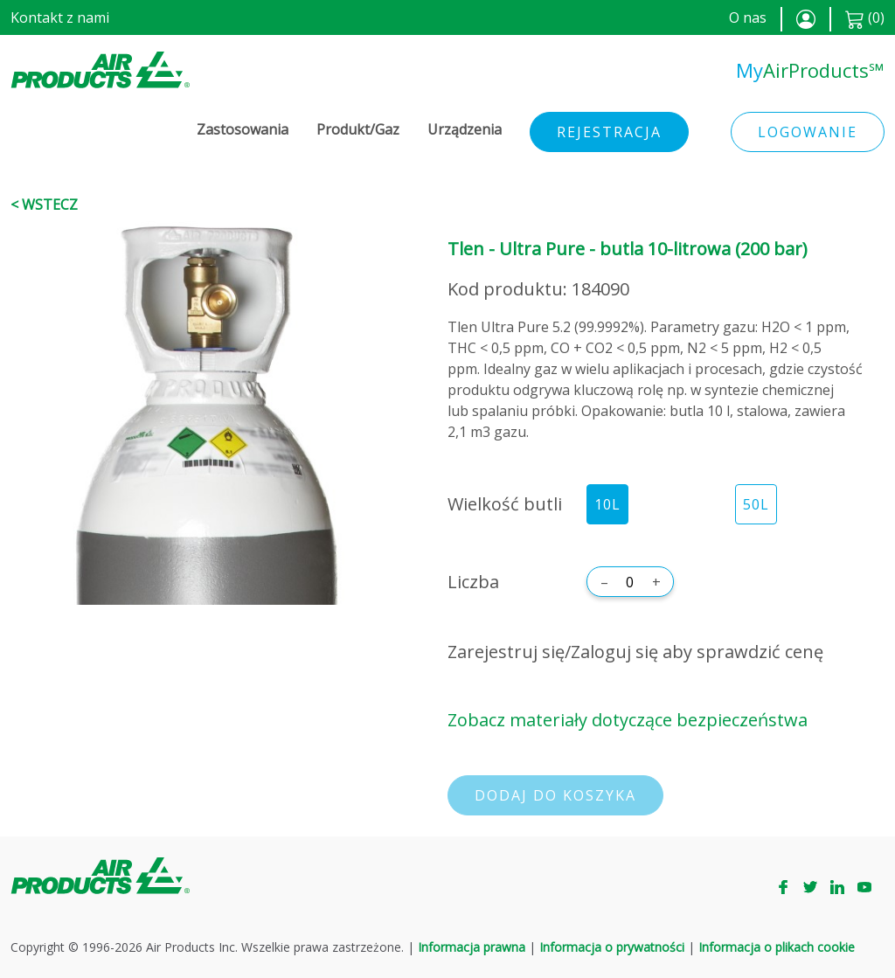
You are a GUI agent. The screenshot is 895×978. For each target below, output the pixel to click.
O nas (748, 17)
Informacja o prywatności (611, 947)
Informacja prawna (471, 947)
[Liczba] (630, 582)
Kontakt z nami (59, 17)
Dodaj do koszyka (555, 795)
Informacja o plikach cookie (776, 947)
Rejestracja (609, 132)
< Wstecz (44, 204)
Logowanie (807, 132)
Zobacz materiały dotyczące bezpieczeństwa (628, 720)
